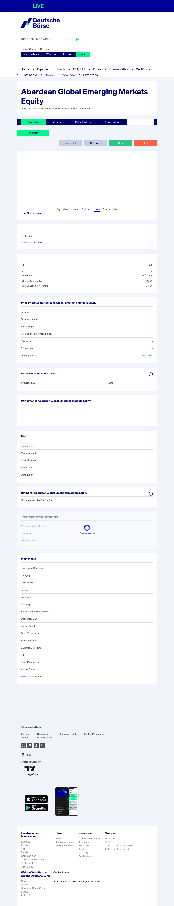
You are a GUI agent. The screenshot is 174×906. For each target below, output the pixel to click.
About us (84, 842)
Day (58, 209)
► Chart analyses (33, 213)
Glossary (83, 852)
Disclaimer (42, 734)
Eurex (24, 891)
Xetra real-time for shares (119, 845)
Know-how (68, 75)
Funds (97, 69)
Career (25, 881)
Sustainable (29, 75)
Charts (57, 122)
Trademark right (68, 734)
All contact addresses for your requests (76, 881)
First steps (90, 75)
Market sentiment (65, 845)
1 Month (74, 209)
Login (81, 54)
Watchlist (51, 54)
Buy (120, 143)
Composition (112, 122)
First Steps (27, 866)
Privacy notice (44, 737)
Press (24, 884)
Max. (115, 209)
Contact (33, 49)
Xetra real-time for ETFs (118, 849)
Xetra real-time (31, 54)
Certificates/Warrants (33, 859)
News (49, 75)
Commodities (118, 69)
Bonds (60, 69)
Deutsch (44, 49)
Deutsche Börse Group (33, 888)
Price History (83, 122)
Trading (83, 849)
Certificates (144, 69)
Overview (33, 122)
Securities (84, 845)
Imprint (25, 737)
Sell (145, 143)
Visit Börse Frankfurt (90, 838)
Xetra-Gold (27, 895)
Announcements (65, 842)
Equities (43, 69)
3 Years (106, 209)
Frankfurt (33, 133)
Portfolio (67, 54)
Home (25, 69)
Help (24, 49)
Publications (85, 856)
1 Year (97, 209)
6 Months (87, 209)
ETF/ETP (79, 69)
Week (65, 209)
